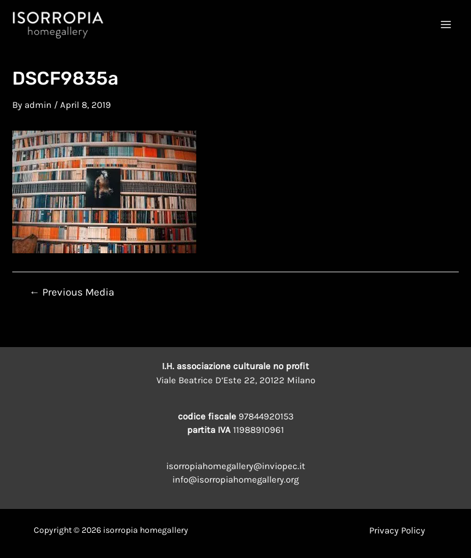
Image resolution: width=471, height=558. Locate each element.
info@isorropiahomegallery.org (235, 479)
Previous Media (71, 292)
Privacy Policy (397, 530)
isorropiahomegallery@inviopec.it (235, 466)
